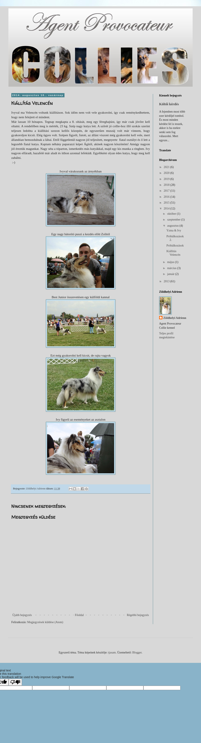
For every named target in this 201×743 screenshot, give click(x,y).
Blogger (137, 652)
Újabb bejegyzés (22, 615)
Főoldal (79, 615)
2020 (167, 173)
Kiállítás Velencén (173, 253)
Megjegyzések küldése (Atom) (45, 622)
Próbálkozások (175, 245)
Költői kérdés (169, 104)
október (172, 213)
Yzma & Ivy (173, 230)
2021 (167, 167)
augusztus (173, 225)
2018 (167, 184)
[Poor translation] (15, 682)
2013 (167, 281)
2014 (167, 208)
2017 (167, 190)
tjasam (112, 652)
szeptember (174, 219)
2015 (167, 202)
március (172, 268)
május (171, 262)
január (171, 274)
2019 (167, 179)
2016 (167, 196)
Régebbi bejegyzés (138, 615)
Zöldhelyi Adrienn (174, 318)
